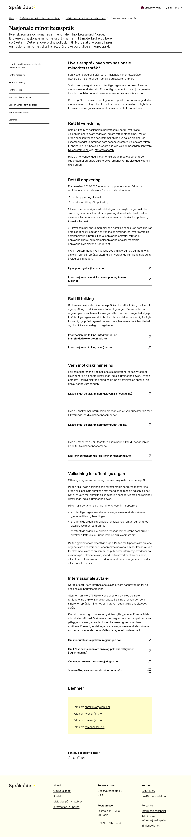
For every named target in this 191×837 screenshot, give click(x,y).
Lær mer (13, 119)
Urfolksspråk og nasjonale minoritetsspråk (86, 18)
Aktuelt (57, 785)
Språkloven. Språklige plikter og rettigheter (40, 18)
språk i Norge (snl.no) (97, 707)
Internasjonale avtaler (19, 112)
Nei (83, 758)
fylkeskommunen (78, 150)
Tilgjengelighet (150, 825)
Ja (73, 758)
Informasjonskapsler (154, 811)
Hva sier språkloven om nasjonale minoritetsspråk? (25, 66)
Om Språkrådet (62, 790)
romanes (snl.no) (95, 727)
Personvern (148, 805)
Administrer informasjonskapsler (154, 818)
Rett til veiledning (17, 75)
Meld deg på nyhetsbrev (67, 801)
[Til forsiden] (22, 7)
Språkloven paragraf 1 (81, 85)
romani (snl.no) (93, 720)
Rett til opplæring (17, 82)
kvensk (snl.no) (93, 713)
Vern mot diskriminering (20, 97)
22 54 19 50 (148, 790)
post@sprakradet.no (154, 796)
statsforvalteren (104, 150)
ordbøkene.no (151, 7)
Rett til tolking (15, 90)
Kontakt (57, 796)
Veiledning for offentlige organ (23, 104)
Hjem (11, 18)
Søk (168, 7)
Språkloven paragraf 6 (81, 74)
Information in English (66, 807)
